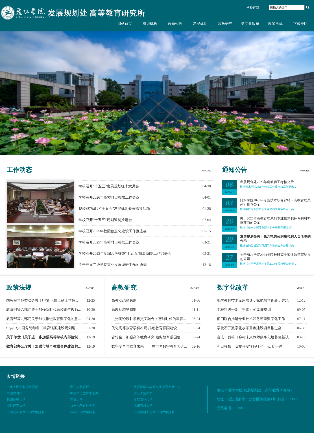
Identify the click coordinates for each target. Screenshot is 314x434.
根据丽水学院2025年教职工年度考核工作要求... (268, 186)
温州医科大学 (143, 406)
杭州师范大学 (16, 399)
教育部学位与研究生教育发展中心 (157, 387)
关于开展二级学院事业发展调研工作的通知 (112, 265)
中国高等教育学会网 (84, 393)
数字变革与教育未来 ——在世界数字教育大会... (149, 346)
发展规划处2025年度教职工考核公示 (267, 182)
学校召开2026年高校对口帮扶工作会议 (109, 197)
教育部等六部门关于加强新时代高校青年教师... (43, 309)
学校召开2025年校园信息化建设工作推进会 (112, 231)
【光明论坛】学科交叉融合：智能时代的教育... (148, 319)
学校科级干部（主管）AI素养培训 (244, 309)
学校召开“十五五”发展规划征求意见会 (108, 186)
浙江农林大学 (143, 399)
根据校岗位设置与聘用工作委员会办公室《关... (268, 245)
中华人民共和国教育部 (22, 387)
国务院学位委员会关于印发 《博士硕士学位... (42, 300)
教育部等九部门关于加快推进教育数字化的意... (43, 319)
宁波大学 (76, 399)
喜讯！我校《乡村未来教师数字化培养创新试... (254, 337)
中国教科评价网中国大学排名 (154, 412)
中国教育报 (14, 393)
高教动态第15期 (124, 309)
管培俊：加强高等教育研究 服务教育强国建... (147, 337)
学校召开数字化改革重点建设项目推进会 (249, 328)
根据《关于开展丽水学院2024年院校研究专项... (268, 263)
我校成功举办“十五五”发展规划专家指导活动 (114, 208)
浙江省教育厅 (79, 387)
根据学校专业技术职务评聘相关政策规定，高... (268, 209)
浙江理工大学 (16, 406)
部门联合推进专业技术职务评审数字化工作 (251, 319)
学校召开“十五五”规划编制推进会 (105, 220)
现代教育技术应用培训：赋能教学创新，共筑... (254, 300)
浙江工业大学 (143, 393)
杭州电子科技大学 (82, 406)
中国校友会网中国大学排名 (25, 412)
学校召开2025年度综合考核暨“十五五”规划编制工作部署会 (124, 253)
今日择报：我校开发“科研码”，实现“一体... (251, 346)
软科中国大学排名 (82, 412)
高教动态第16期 (124, 300)
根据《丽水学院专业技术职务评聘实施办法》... (268, 227)
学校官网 (252, 7)
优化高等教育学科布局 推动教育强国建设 (144, 328)
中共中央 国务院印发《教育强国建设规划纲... (42, 328)
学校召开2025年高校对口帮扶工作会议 (109, 242)
